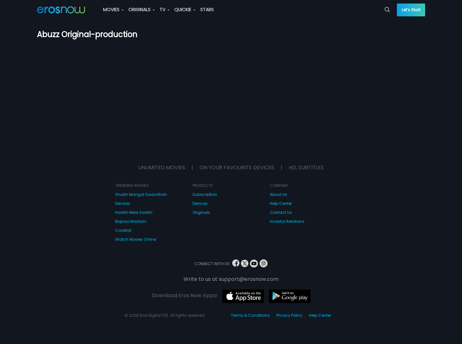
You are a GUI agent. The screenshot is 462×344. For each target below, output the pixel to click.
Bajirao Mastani (130, 221)
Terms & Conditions (250, 315)
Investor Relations (287, 221)
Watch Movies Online (135, 239)
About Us (278, 194)
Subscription (205, 194)
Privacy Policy (289, 315)
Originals (201, 212)
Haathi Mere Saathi (133, 212)
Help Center (281, 203)
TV (164, 9)
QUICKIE (184, 9)
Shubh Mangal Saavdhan (141, 194)
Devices (200, 203)
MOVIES (113, 9)
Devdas (122, 203)
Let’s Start (411, 10)
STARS (207, 9)
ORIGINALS (141, 9)
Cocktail (123, 230)
